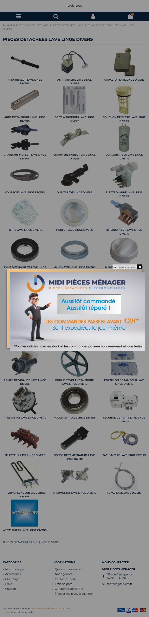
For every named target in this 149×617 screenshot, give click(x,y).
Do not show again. (127, 267)
